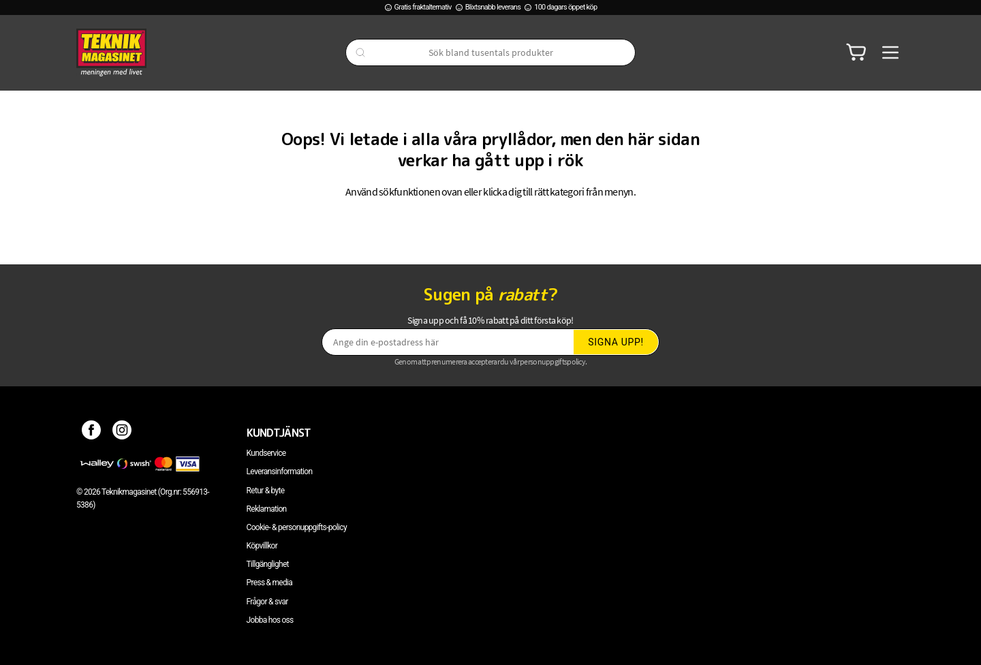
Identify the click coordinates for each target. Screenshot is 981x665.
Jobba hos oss (270, 620)
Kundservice (266, 453)
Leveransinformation (280, 471)
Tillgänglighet (268, 564)
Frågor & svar (267, 601)
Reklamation (267, 509)
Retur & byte (266, 490)
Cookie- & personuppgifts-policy (297, 527)
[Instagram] (122, 433)
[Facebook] (92, 433)
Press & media (270, 582)
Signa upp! (616, 342)
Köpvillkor (262, 546)
